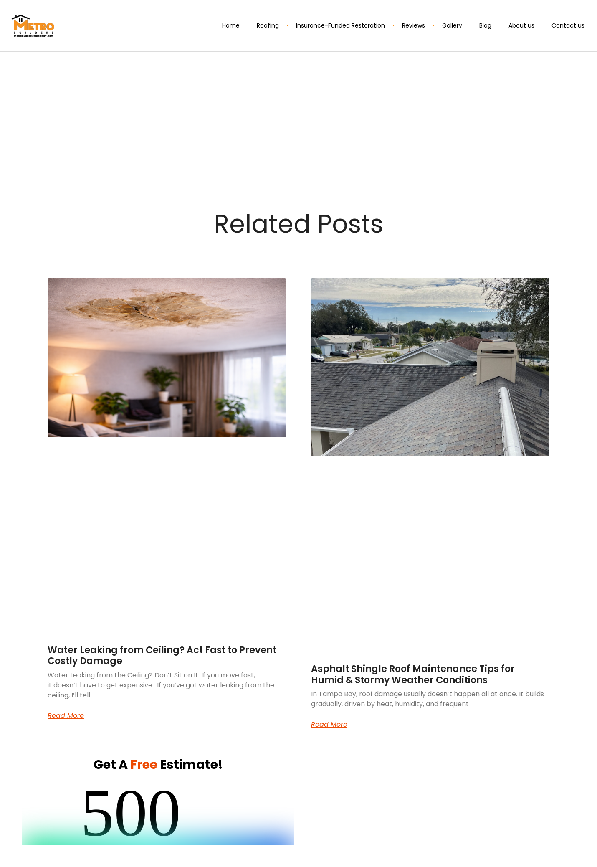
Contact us (567, 25)
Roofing (268, 25)
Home (231, 25)
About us (521, 25)
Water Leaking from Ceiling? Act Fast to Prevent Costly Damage (162, 655)
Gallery (452, 25)
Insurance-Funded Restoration (340, 25)
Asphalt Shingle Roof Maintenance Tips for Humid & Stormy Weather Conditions (413, 674)
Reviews (413, 25)
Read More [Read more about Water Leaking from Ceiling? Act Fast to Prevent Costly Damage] (66, 715)
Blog (485, 25)
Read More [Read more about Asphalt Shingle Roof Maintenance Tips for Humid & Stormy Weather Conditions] (329, 724)
